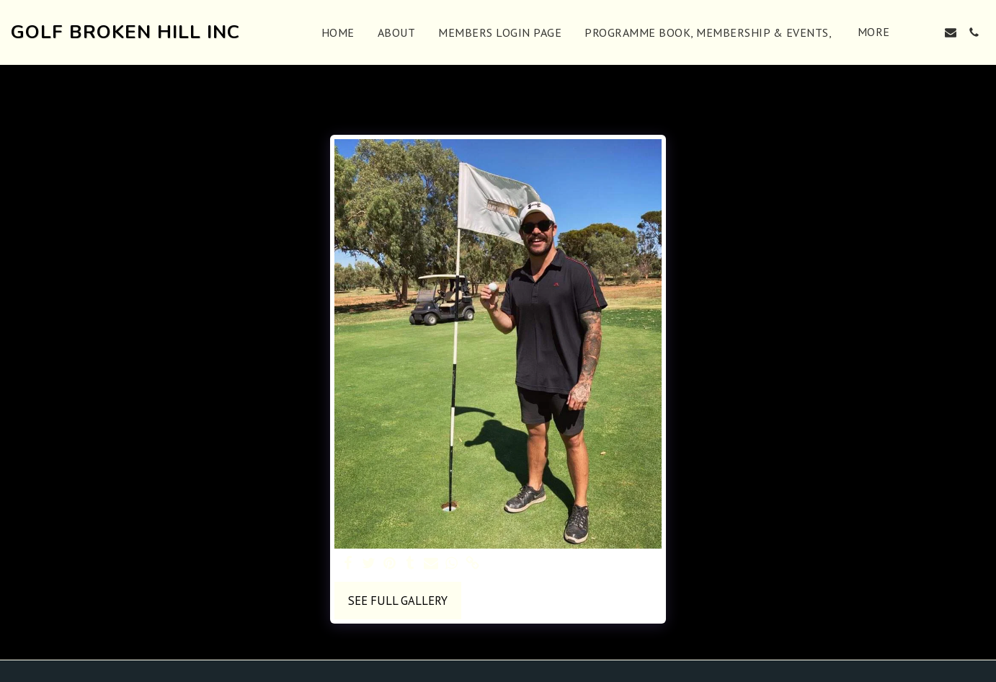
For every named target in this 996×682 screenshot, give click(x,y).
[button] (927, 32)
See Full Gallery (398, 600)
